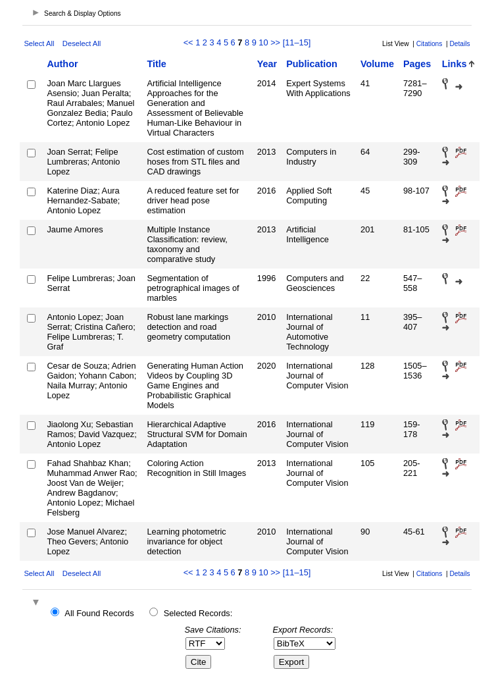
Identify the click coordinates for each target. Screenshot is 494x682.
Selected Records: (198, 613)
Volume (377, 64)
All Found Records (99, 613)
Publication (311, 64)
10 (263, 42)
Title (156, 64)
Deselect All (81, 43)
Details (459, 43)
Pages (417, 64)
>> (275, 42)
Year (267, 64)
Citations (429, 43)
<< (188, 42)
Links (454, 64)
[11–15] (297, 42)
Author (62, 64)
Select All (39, 43)
